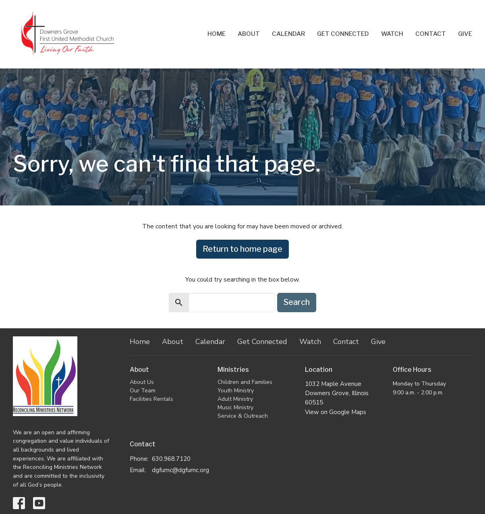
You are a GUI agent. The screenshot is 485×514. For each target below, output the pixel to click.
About (249, 33)
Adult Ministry (235, 399)
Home (216, 33)
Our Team (142, 390)
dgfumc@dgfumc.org (180, 470)
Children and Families (245, 382)
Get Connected (343, 33)
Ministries (233, 369)
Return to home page (242, 249)
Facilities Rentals (151, 399)
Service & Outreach (243, 416)
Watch (392, 33)
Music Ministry (235, 407)
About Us (142, 382)
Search (297, 302)
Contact (430, 33)
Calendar (288, 33)
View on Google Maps (335, 412)
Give (465, 33)
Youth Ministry (236, 390)
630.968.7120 (171, 459)
